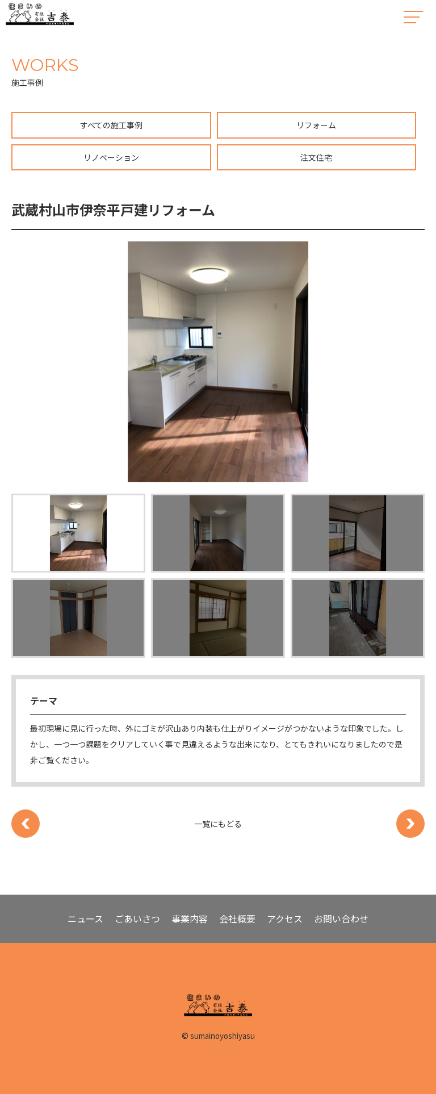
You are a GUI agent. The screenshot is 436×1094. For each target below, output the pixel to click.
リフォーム (316, 125)
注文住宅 (316, 157)
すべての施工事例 (111, 125)
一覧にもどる (218, 823)
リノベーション (111, 157)
